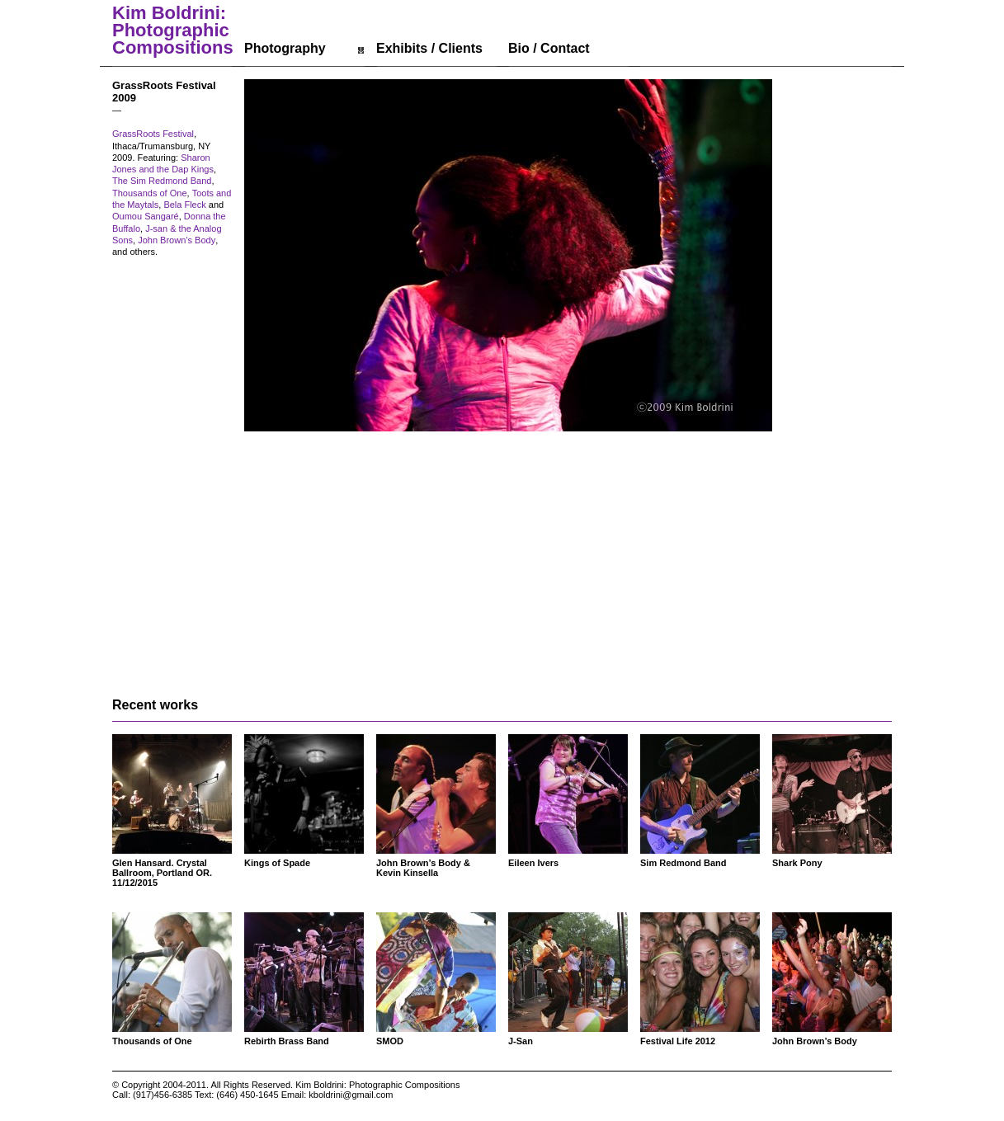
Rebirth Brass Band (286, 1041)
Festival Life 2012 (677, 1041)
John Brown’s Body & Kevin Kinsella (423, 868)
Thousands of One (149, 193)
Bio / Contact (549, 48)
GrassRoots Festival (153, 134)
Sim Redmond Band (683, 863)
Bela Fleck (184, 205)
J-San (520, 1041)
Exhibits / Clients (429, 48)
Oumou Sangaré (145, 216)
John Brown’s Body (176, 240)
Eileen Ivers (533, 863)
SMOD (389, 1041)
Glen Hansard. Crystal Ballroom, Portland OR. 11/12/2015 (162, 873)
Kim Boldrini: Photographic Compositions (172, 31)
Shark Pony (797, 863)
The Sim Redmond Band (161, 181)
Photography (285, 48)
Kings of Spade (277, 863)
